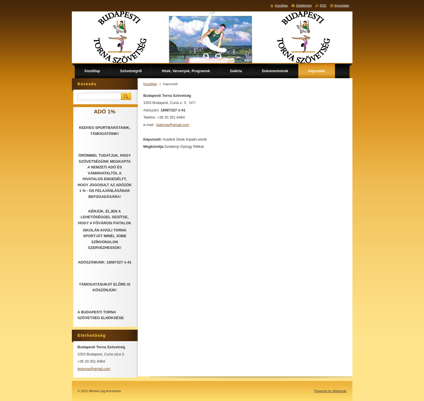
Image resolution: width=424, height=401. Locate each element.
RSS (323, 5)
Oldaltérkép (304, 5)
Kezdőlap (150, 84)
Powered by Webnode (330, 391)
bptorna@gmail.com (172, 125)
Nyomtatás (341, 5)
